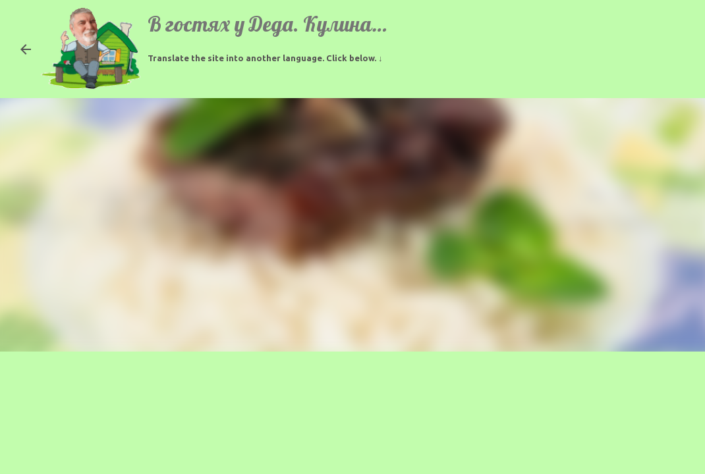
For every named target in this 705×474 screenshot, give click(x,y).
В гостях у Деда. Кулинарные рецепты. (324, 24)
